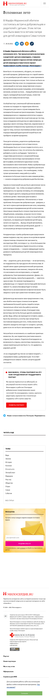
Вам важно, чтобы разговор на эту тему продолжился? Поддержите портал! (25, 374)
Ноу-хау (8, 479)
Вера (7, 455)
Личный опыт (10, 472)
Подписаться (24, 544)
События (8, 493)
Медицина (9, 476)
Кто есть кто (9, 469)
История (8, 462)
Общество (9, 483)
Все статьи (9, 500)
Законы (8, 459)
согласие (22, 548)
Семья (7, 490)
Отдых (7, 486)
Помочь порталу (16, 405)
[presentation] (24, 537)
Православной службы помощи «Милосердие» (22, 65)
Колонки (8, 465)
